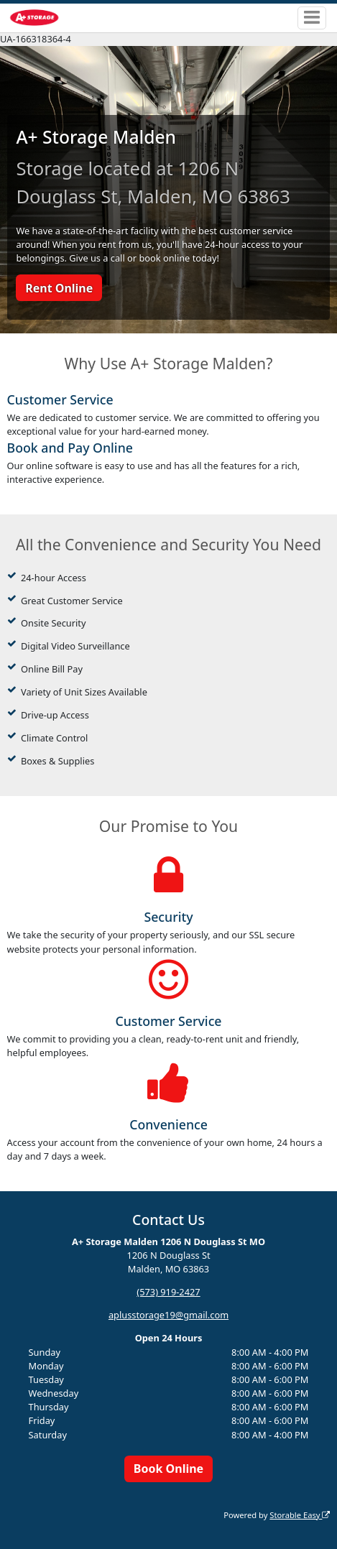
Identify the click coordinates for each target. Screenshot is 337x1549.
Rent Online (59, 288)
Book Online (168, 1468)
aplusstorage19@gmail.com (168, 1314)
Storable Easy (299, 1514)
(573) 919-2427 (168, 1291)
